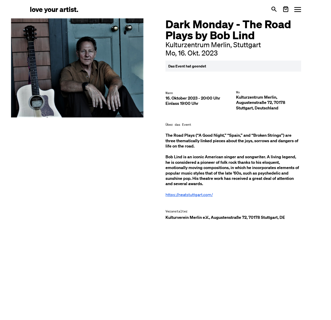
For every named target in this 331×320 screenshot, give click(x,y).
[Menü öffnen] (297, 9)
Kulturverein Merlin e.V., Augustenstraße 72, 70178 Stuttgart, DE (225, 217)
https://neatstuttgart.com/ (189, 194)
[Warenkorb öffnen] (286, 9)
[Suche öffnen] (274, 9)
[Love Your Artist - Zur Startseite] (54, 9)
